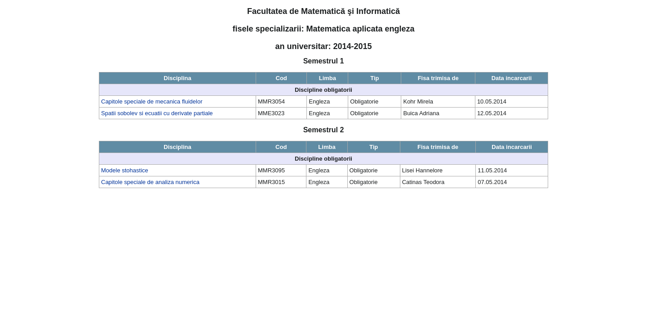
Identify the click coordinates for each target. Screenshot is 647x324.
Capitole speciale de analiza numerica (150, 182)
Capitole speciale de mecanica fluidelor (151, 101)
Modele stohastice (124, 170)
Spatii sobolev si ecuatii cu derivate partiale (157, 113)
